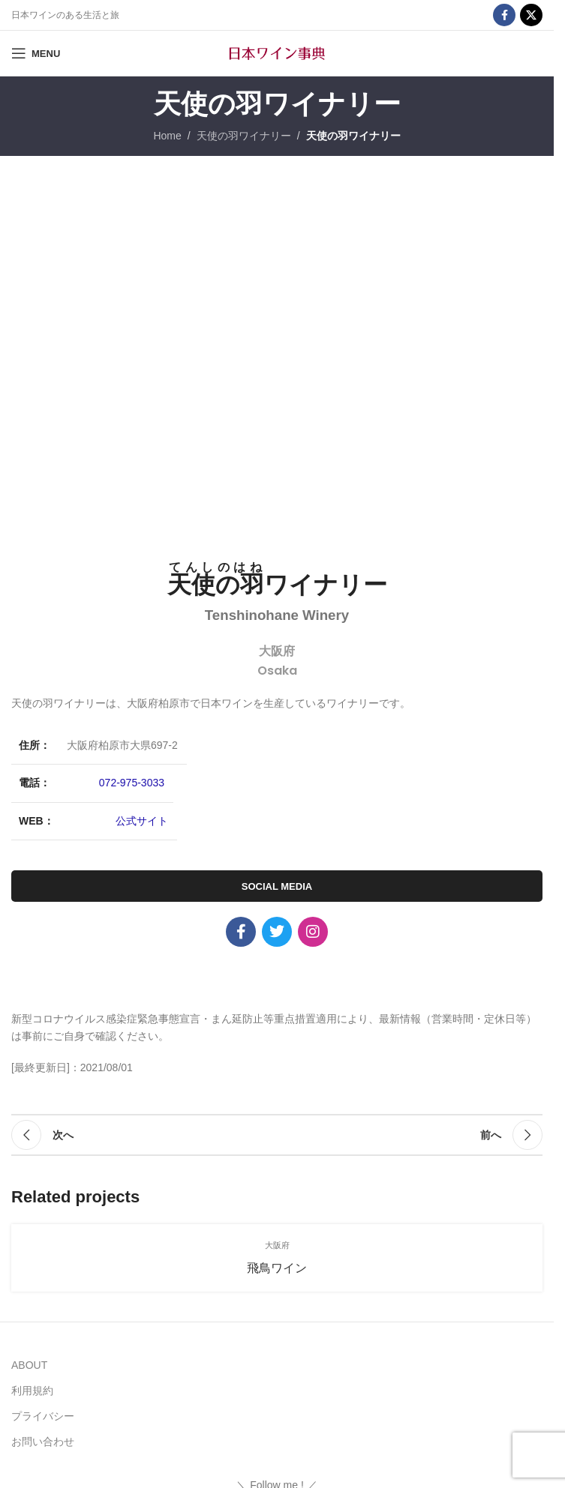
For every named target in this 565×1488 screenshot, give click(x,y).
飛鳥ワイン (277, 1268)
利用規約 (32, 1391)
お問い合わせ (42, 1442)
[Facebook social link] (504, 15)
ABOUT (29, 1365)
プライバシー (42, 1416)
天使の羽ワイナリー (244, 136)
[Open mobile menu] (36, 53)
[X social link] (531, 15)
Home (167, 136)
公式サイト (142, 821)
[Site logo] (276, 52)
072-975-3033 (131, 783)
